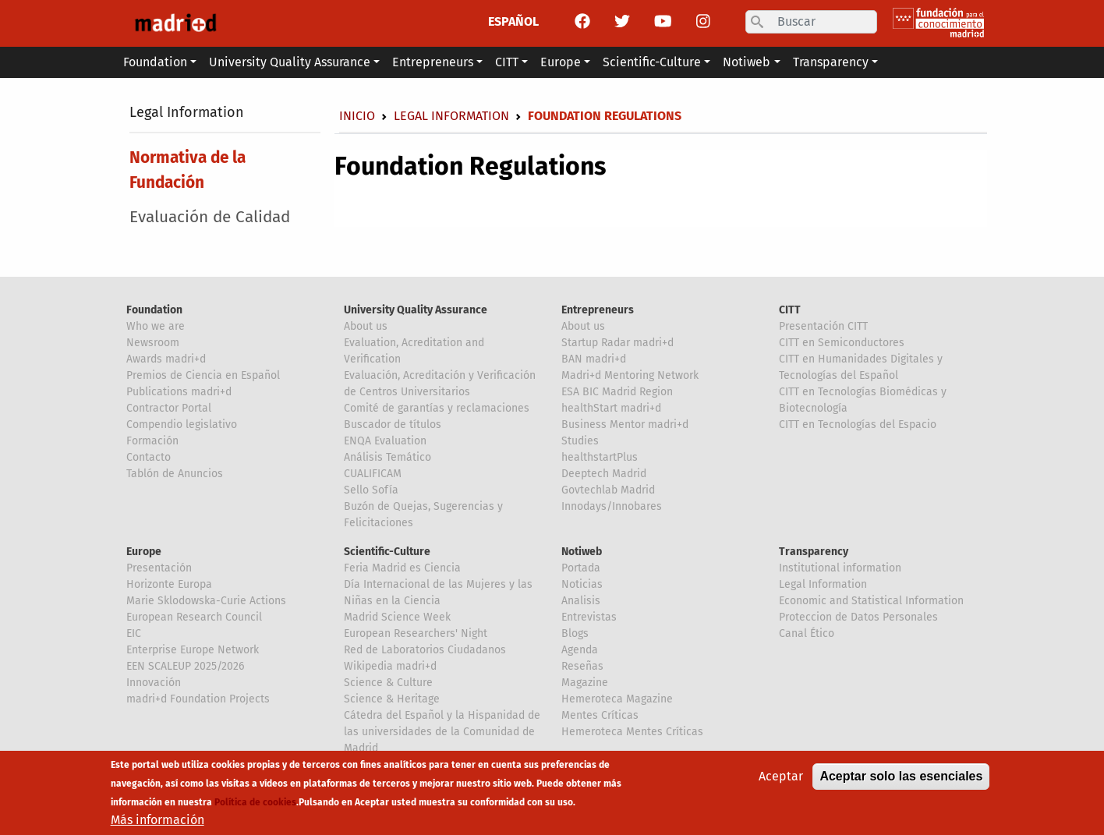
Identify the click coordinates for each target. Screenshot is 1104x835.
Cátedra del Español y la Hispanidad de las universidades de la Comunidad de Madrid (442, 732)
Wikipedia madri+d (390, 666)
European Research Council (194, 617)
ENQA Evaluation (385, 441)
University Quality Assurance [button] (289, 62)
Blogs (575, 633)
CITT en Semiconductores (841, 342)
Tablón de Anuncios (174, 473)
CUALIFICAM (373, 473)
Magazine (584, 682)
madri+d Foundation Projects (198, 699)
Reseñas (582, 666)
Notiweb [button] (746, 62)
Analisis (580, 600)
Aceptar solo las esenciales (900, 780)
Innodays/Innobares (611, 506)
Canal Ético (806, 633)
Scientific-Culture (387, 551)
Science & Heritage (392, 699)
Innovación (153, 682)
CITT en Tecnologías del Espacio (857, 424)
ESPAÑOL (513, 21)
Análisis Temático (387, 457)
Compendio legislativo (181, 424)
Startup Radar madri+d (617, 342)
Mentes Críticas (600, 715)
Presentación (159, 568)
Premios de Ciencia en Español (203, 375)
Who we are (155, 326)
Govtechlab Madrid (608, 490)
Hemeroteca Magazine (617, 699)
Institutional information (840, 568)
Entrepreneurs (597, 310)
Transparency (813, 551)
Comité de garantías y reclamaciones (436, 408)
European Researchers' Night (415, 633)
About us (365, 326)
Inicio (357, 115)
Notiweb (581, 551)
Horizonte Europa (169, 584)
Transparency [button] (831, 62)
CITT (790, 310)
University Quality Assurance (415, 310)
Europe (143, 551)
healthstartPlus (599, 457)
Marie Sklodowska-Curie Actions (206, 600)
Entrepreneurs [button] (432, 62)
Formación (152, 441)
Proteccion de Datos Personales (858, 617)
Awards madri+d (166, 359)
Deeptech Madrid (603, 473)
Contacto (148, 457)
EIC (133, 633)
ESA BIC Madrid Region (617, 391)
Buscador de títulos (392, 424)
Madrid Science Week (397, 617)
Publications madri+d (179, 391)
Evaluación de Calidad (209, 217)
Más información (157, 824)
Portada (580, 568)
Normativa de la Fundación (187, 170)
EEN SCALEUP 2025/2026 (185, 666)
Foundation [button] (155, 62)
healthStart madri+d (611, 408)
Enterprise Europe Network (192, 649)
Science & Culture (388, 682)
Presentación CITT (823, 326)
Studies (580, 441)
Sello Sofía (371, 490)
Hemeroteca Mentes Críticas (632, 731)
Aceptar (781, 780)
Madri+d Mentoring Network (630, 375)
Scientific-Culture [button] (652, 62)
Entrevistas (589, 617)
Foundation (154, 310)
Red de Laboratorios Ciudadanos (425, 649)
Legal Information (186, 112)
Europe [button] (560, 62)
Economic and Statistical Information (871, 600)
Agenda (579, 649)
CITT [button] (506, 62)
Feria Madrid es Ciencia (402, 568)
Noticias (582, 584)
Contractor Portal (168, 408)
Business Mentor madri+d (624, 424)
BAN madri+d (593, 359)
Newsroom (152, 342)
